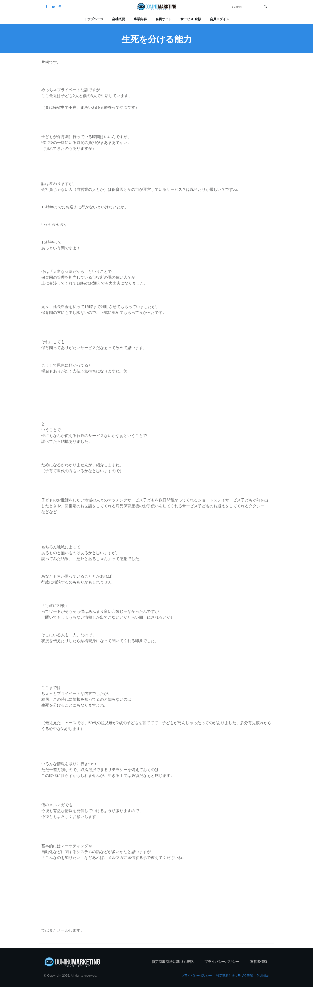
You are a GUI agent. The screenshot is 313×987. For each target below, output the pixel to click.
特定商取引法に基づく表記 (234, 975)
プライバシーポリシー (196, 975)
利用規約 (263, 975)
